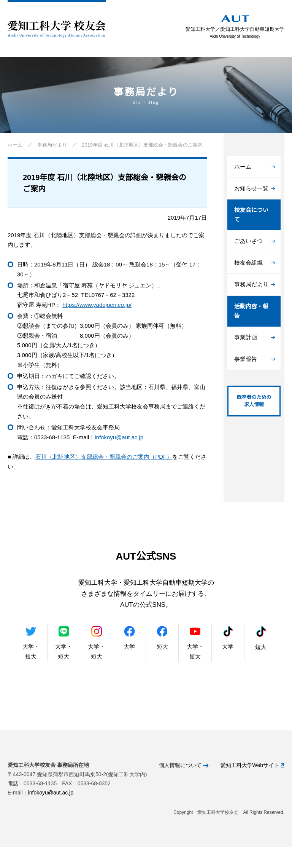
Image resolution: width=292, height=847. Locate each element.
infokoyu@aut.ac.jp (119, 437)
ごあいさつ (254, 241)
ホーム (254, 166)
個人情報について (183, 765)
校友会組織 (254, 262)
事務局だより (254, 284)
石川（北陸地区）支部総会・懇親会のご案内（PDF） (103, 456)
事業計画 (254, 337)
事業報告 (254, 359)
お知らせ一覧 (254, 188)
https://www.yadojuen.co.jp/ (97, 304)
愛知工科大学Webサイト (252, 765)
